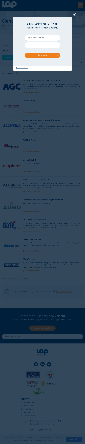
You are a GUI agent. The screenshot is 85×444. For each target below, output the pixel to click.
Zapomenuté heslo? (22, 68)
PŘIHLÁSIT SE (42, 55)
